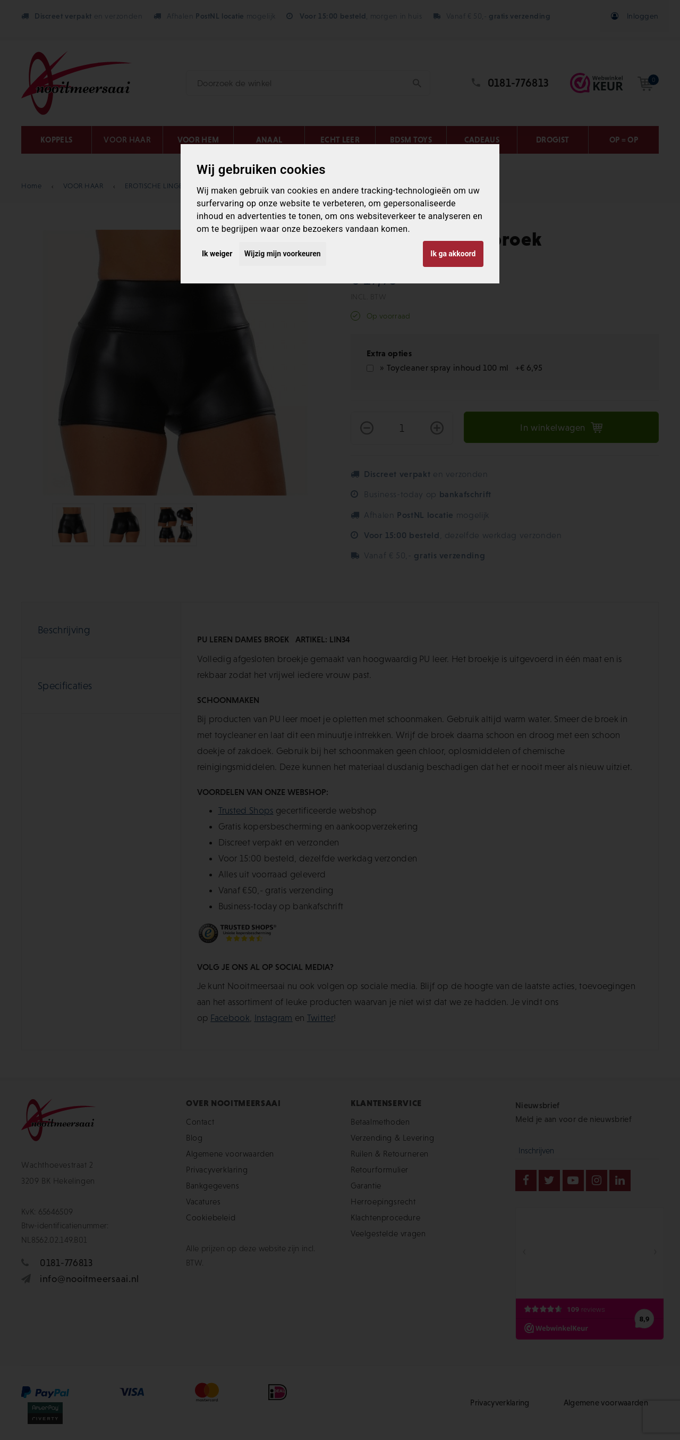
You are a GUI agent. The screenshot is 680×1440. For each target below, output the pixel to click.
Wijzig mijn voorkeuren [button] (282, 253)
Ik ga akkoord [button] (452, 253)
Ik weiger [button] (217, 253)
